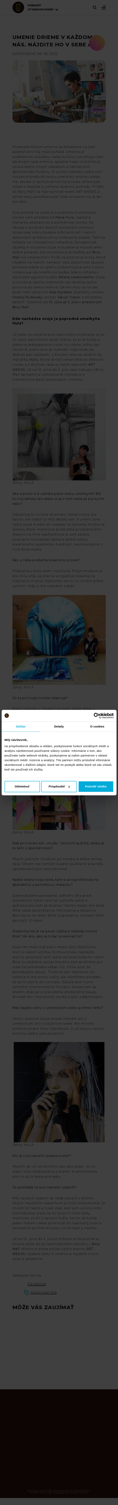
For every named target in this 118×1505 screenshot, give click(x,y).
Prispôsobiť (59, 786)
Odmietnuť (22, 786)
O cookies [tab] (97, 726)
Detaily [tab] (59, 726)
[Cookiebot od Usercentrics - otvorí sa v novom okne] (97, 716)
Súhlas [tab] (21, 726)
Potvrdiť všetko (96, 786)
